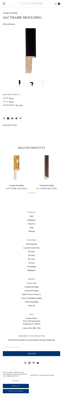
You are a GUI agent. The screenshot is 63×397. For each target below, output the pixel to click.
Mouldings (31, 270)
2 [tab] (30, 196)
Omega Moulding (31, 290)
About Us (31, 227)
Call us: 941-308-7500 (32, 331)
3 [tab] (32, 196)
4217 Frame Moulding (46, 192)
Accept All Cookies (16, 391)
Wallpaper (31, 223)
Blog (31, 231)
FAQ (31, 219)
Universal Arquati (32, 294)
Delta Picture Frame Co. (31, 298)
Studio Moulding (31, 305)
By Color (31, 262)
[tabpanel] (16, 177)
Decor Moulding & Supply (31, 301)
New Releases (31, 247)
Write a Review (9, 24)
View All (31, 309)
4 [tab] (34, 196)
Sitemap (31, 234)
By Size (31, 266)
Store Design (43, 378)
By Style (31, 258)
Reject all (16, 386)
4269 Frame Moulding (16, 192)
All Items (31, 255)
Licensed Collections (31, 251)
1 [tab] (28, 196)
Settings (16, 381)
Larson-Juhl (31, 286)
